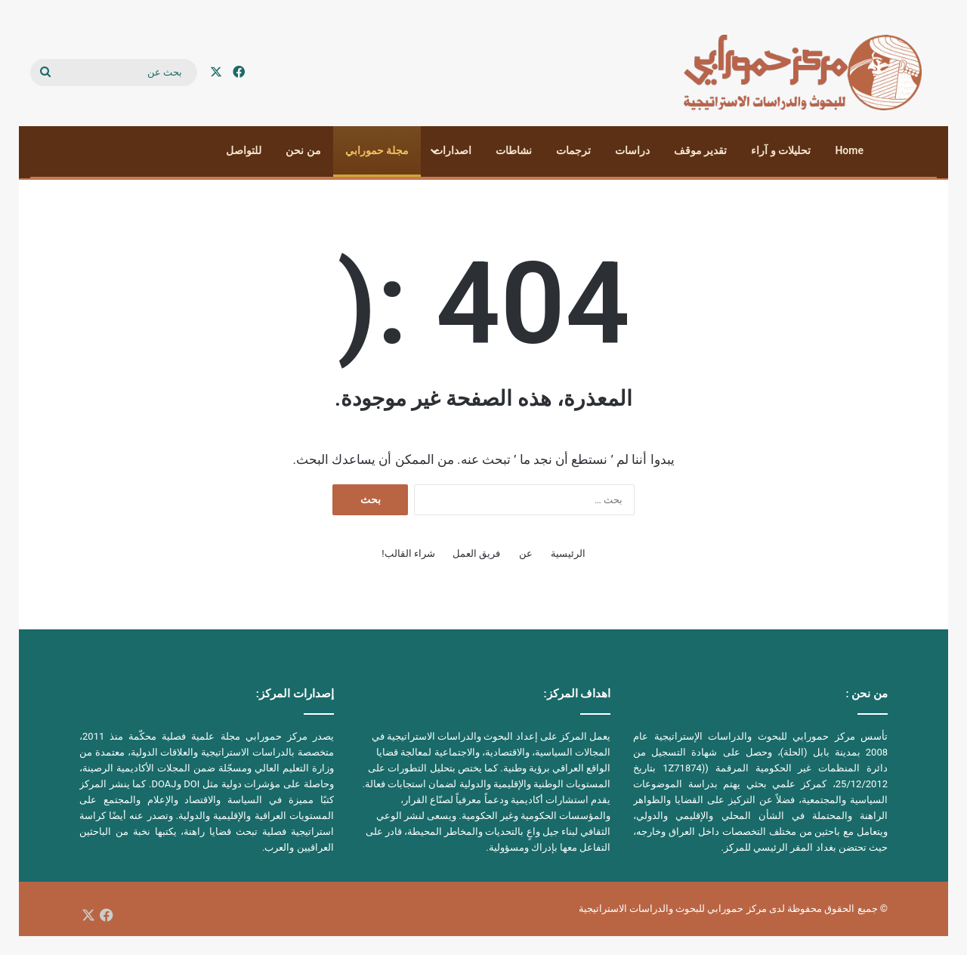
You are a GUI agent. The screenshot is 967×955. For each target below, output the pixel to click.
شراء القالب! (408, 553)
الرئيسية (568, 553)
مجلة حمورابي (377, 150)
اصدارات (452, 150)
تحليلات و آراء (781, 150)
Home (849, 150)
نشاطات (514, 150)
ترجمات (573, 150)
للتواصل (243, 150)
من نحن (303, 150)
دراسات (632, 150)
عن (526, 553)
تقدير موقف (700, 150)
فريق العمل (476, 553)
